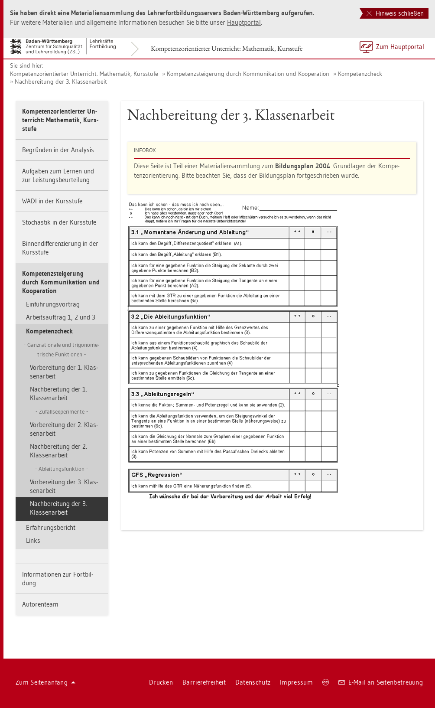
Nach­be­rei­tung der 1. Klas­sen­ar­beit (58, 393)
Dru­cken (161, 682)
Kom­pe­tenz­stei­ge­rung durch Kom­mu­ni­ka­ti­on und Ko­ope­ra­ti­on (248, 74)
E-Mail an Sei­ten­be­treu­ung (380, 682)
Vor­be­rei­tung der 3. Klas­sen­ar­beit (64, 486)
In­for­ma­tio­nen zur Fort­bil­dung (57, 578)
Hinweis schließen (395, 13)
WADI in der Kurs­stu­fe (52, 201)
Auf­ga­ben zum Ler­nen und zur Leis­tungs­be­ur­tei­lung (58, 175)
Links (33, 540)
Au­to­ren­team (40, 604)
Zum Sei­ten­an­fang (45, 682)
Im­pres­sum (296, 682)
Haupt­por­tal (244, 22)
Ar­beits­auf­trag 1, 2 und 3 (60, 317)
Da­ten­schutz (252, 682)
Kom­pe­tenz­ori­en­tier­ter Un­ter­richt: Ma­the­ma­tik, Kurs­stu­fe (226, 48)
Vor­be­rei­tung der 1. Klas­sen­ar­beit (64, 371)
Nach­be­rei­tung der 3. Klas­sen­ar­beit (61, 81)
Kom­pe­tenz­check (360, 74)
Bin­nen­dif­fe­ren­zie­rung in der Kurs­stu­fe (60, 247)
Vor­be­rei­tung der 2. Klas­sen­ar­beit (64, 429)
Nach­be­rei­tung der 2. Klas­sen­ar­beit (58, 450)
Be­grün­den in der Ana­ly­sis (58, 150)
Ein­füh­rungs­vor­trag (53, 304)
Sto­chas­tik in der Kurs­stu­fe (59, 222)
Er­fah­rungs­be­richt (50, 527)
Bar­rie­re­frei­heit (204, 682)
